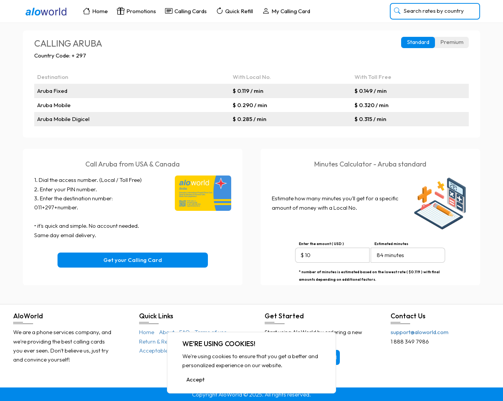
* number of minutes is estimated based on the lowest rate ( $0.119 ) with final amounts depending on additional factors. (369, 272)
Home (95, 10)
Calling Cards (186, 10)
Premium (452, 41)
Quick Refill (234, 10)
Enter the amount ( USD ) (321, 243)
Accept (195, 379)
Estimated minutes (391, 243)
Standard (418, 41)
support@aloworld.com (419, 332)
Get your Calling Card (132, 259)
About (166, 332)
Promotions (136, 10)
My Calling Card (286, 10)
